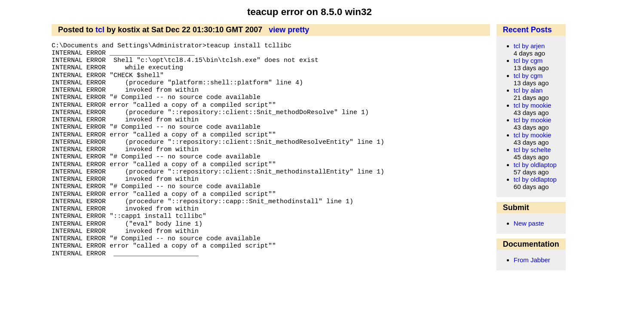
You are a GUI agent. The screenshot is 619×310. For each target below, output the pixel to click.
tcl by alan (528, 90)
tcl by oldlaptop (535, 164)
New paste (529, 223)
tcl (99, 29)
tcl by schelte (532, 149)
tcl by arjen (529, 46)
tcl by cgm (528, 60)
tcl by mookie (533, 105)
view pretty (289, 29)
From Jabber (532, 260)
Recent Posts (527, 29)
